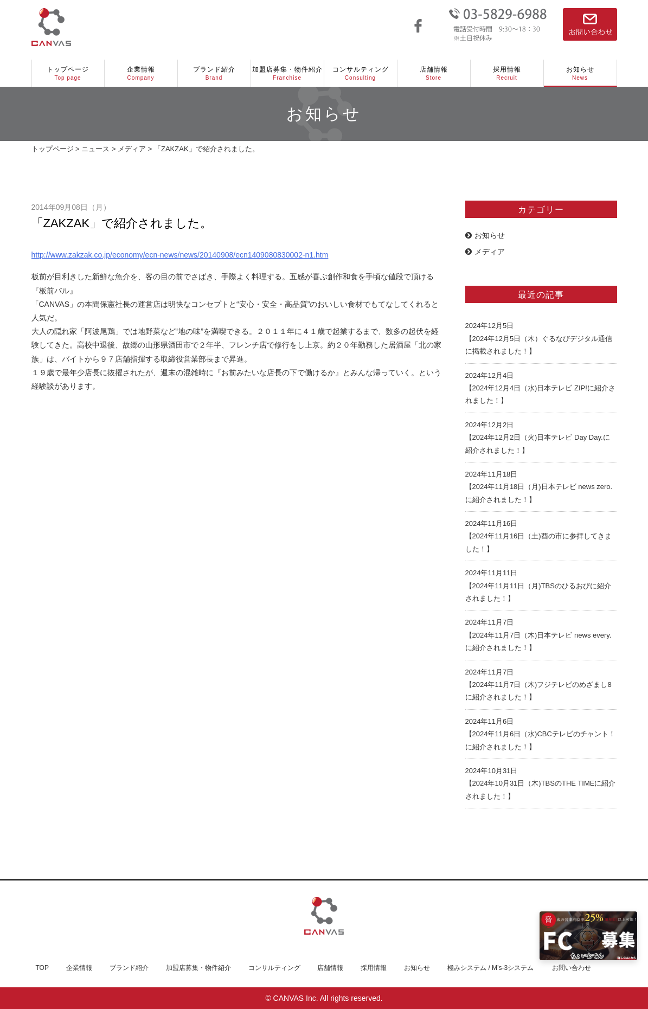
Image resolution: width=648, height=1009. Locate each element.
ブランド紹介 (214, 74)
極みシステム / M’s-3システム (490, 968)
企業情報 (141, 74)
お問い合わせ (571, 968)
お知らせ (580, 74)
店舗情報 (433, 74)
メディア (485, 251)
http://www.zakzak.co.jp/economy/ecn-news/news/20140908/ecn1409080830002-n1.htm (180, 254)
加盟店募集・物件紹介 (287, 74)
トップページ (68, 74)
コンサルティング (360, 74)
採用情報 (507, 74)
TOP (42, 968)
